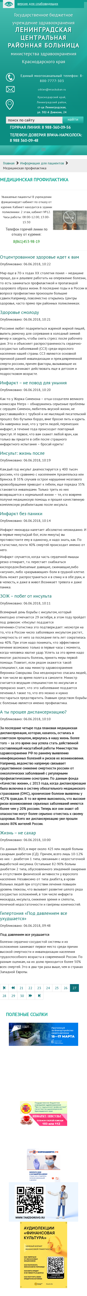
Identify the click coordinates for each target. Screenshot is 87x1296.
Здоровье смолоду (19, 312)
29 (13, 995)
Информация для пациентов (42, 163)
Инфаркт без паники (21, 513)
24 (48, 988)
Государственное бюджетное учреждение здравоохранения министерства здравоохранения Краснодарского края (44, 38)
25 (57, 988)
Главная (9, 163)
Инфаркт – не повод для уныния (33, 383)
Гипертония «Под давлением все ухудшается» (33, 915)
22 (30, 988)
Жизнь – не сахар (18, 833)
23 (39, 988)
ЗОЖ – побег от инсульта (26, 596)
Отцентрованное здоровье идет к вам (39, 257)
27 (74, 988)
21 (21, 988)
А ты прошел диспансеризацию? (33, 712)
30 (22, 995)
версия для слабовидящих (30, 4)
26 (66, 988)
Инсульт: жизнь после (22, 453)
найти (73, 119)
